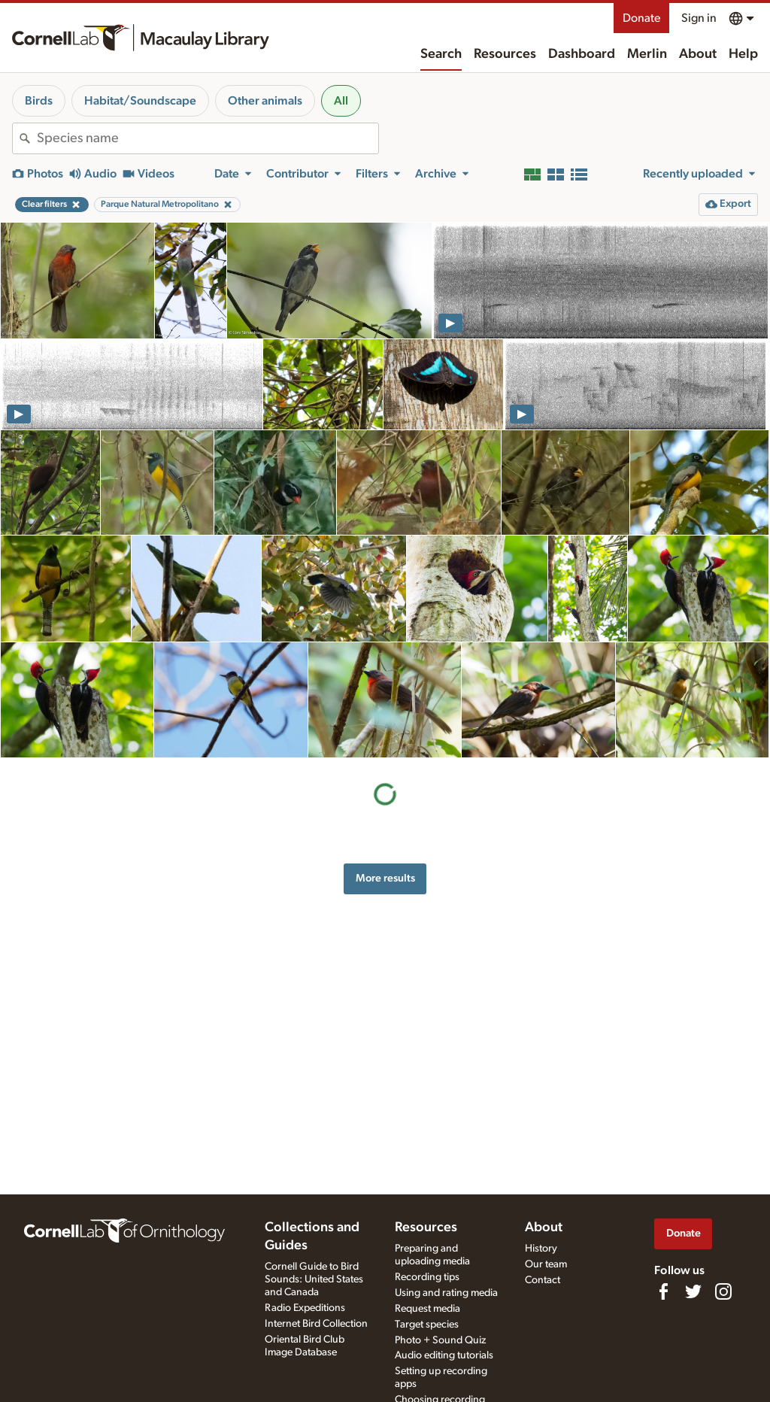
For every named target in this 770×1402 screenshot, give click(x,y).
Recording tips (427, 1277)
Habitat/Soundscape (140, 101)
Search (441, 54)
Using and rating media (446, 1293)
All (341, 101)
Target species (427, 1324)
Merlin (647, 54)
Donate (641, 18)
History (541, 1248)
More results (385, 878)
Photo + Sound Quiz (440, 1340)
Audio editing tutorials (444, 1355)
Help (743, 54)
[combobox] (207, 138)
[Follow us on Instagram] (723, 1291)
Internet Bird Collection (316, 1324)
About (698, 54)
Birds (39, 101)
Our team (546, 1264)
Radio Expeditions (305, 1308)
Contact (542, 1280)
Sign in (699, 18)
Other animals (265, 101)
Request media (427, 1308)
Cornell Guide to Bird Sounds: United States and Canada (314, 1279)
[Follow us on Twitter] (693, 1291)
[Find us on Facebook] (663, 1291)
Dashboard (581, 54)
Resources (505, 54)
